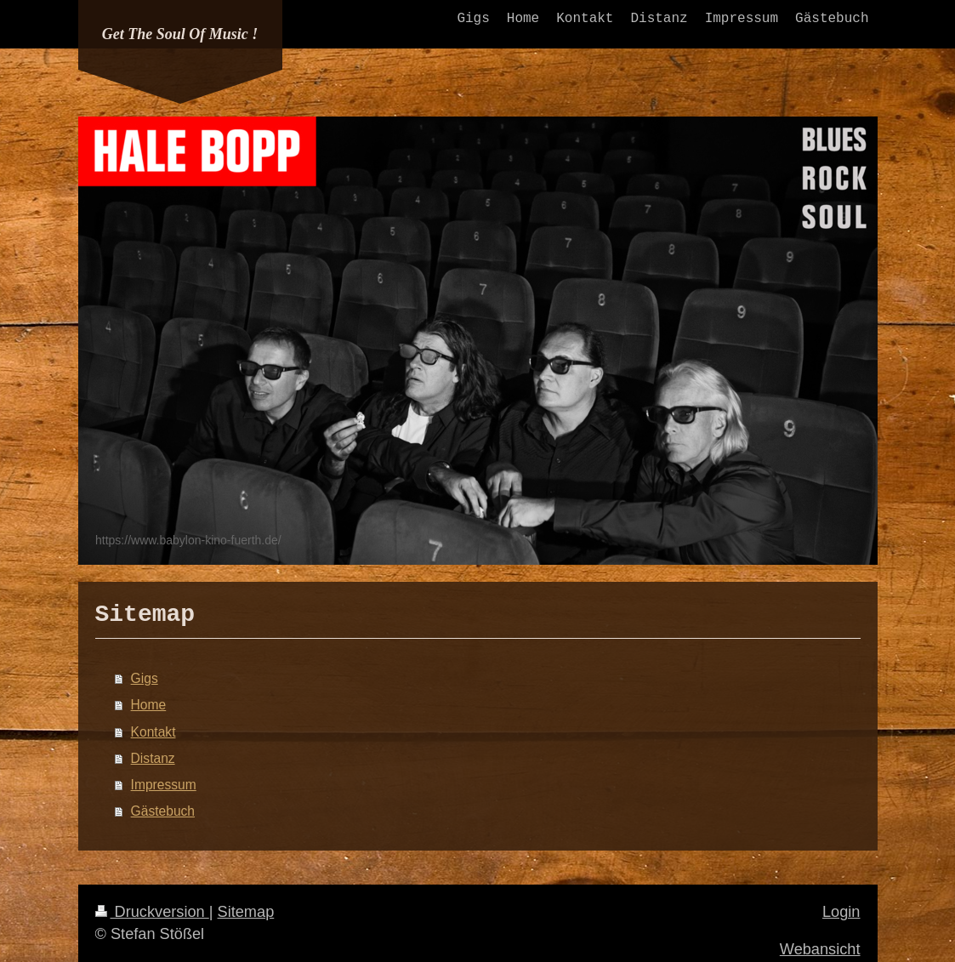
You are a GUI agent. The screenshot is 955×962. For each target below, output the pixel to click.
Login (841, 911)
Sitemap (246, 911)
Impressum (163, 784)
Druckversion (152, 911)
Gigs (144, 678)
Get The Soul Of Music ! (180, 34)
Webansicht (820, 949)
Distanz (153, 758)
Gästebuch (163, 811)
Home (149, 704)
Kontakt (153, 732)
